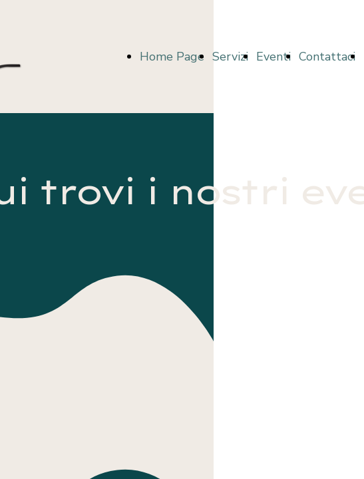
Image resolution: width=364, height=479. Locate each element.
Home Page (172, 57)
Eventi (273, 57)
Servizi (230, 57)
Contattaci (327, 57)
